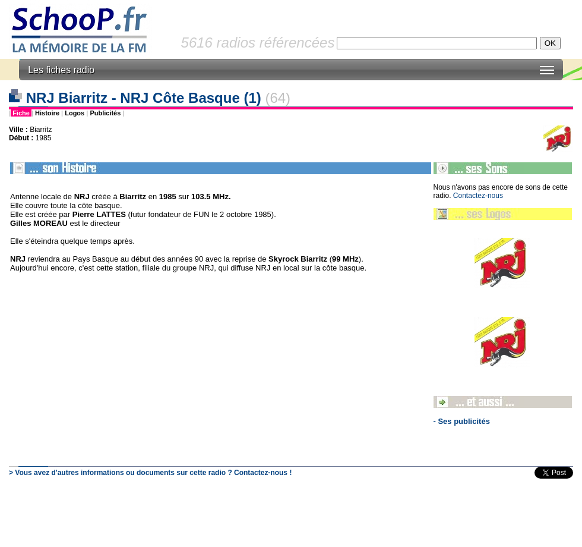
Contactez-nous (478, 195)
